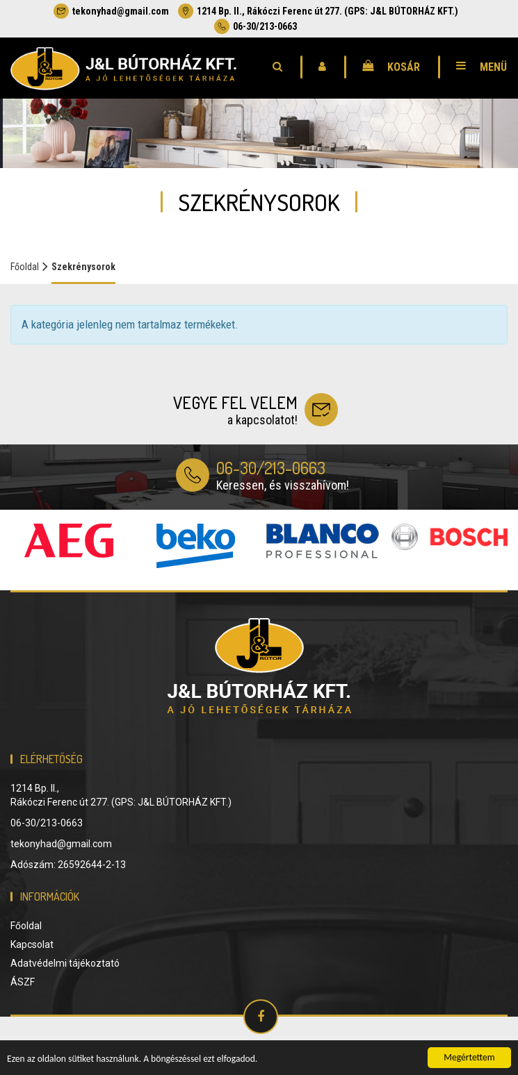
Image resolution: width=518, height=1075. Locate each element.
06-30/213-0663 (255, 26)
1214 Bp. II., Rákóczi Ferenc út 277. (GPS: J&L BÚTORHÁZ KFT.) (318, 11)
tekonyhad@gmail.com (111, 11)
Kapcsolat (32, 944)
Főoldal (24, 266)
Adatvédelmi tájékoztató (65, 963)
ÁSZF (22, 982)
